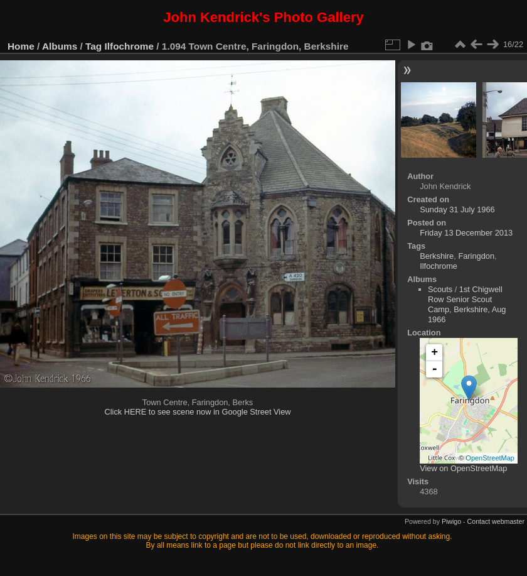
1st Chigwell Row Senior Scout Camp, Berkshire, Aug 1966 (467, 304)
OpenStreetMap (490, 458)
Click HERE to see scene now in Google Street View (197, 411)
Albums (59, 46)
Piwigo (451, 521)
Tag (93, 46)
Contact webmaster (495, 521)
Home (21, 46)
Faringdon (476, 256)
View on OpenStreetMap (463, 468)
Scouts (440, 289)
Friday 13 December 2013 (466, 232)
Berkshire (437, 256)
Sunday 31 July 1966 (457, 209)
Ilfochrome (129, 46)
